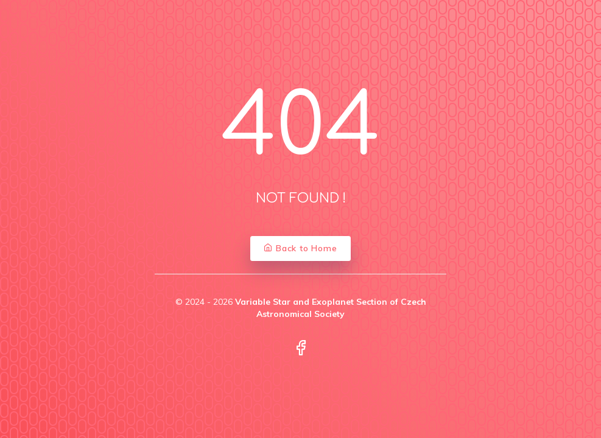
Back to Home (300, 248)
